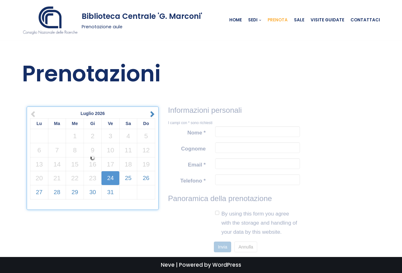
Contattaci (365, 20)
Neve (168, 265)
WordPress (226, 265)
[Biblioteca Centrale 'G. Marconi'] (112, 20)
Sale (299, 20)
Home (235, 20)
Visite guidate (327, 20)
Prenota (278, 20)
